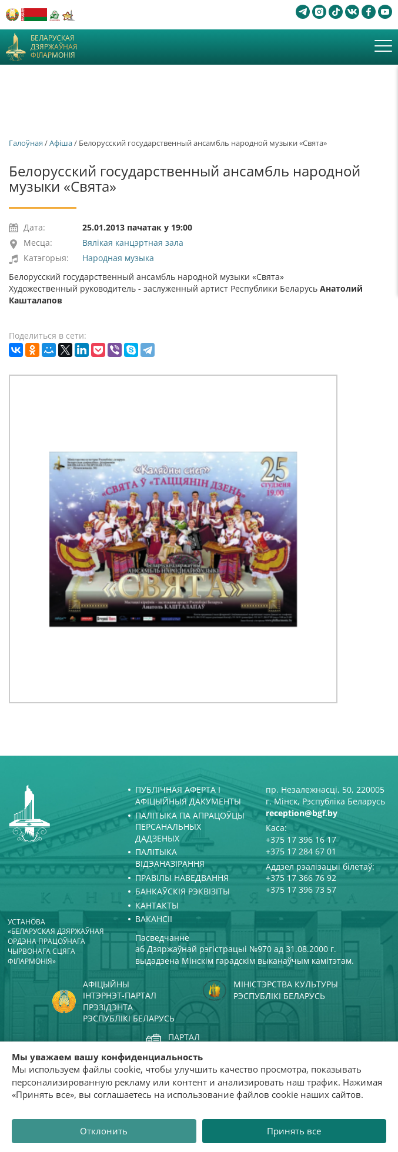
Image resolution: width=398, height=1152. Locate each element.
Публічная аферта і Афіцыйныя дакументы (188, 795)
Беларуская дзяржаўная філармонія (54, 46)
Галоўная (26, 143)
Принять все (294, 1131)
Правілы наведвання (182, 877)
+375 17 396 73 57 (301, 889)
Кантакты (157, 905)
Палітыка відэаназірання (170, 857)
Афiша (60, 143)
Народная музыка (118, 257)
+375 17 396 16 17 (301, 839)
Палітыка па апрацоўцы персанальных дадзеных (190, 827)
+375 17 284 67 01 (301, 851)
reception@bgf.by (301, 813)
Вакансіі (153, 918)
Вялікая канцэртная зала (132, 242)
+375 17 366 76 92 (301, 877)
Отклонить (104, 1131)
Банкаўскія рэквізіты (182, 891)
